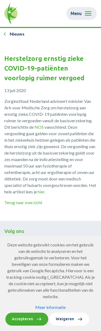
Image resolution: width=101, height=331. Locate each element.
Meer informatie (50, 317)
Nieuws (17, 33)
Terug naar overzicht (23, 202)
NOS (39, 127)
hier (41, 191)
